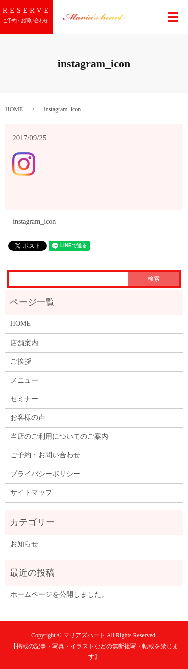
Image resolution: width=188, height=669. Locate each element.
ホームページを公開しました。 (59, 594)
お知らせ (24, 544)
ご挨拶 (20, 361)
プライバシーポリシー (45, 474)
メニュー (24, 380)
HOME (14, 109)
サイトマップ (31, 492)
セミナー (24, 399)
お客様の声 (27, 417)
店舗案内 (24, 343)
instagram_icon (34, 221)
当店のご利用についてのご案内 (59, 436)
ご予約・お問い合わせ (45, 455)
